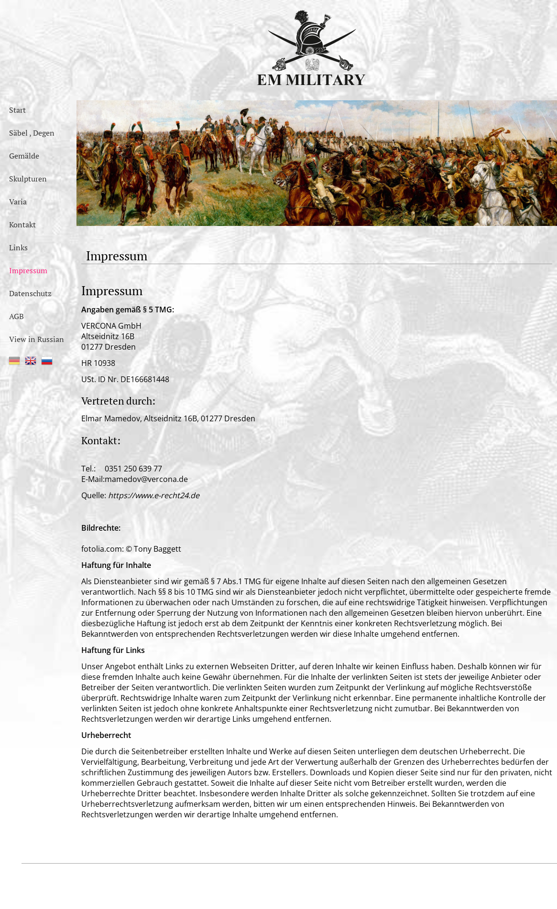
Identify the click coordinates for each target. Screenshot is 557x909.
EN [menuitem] (30, 360)
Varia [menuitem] (18, 201)
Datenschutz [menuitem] (30, 293)
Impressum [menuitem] (28, 270)
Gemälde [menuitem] (24, 155)
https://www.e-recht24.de (153, 495)
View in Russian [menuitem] (36, 339)
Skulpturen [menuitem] (28, 178)
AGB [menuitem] (16, 316)
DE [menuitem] (14, 360)
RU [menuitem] (47, 360)
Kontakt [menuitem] (22, 224)
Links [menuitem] (18, 247)
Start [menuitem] (17, 110)
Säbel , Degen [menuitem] (32, 133)
